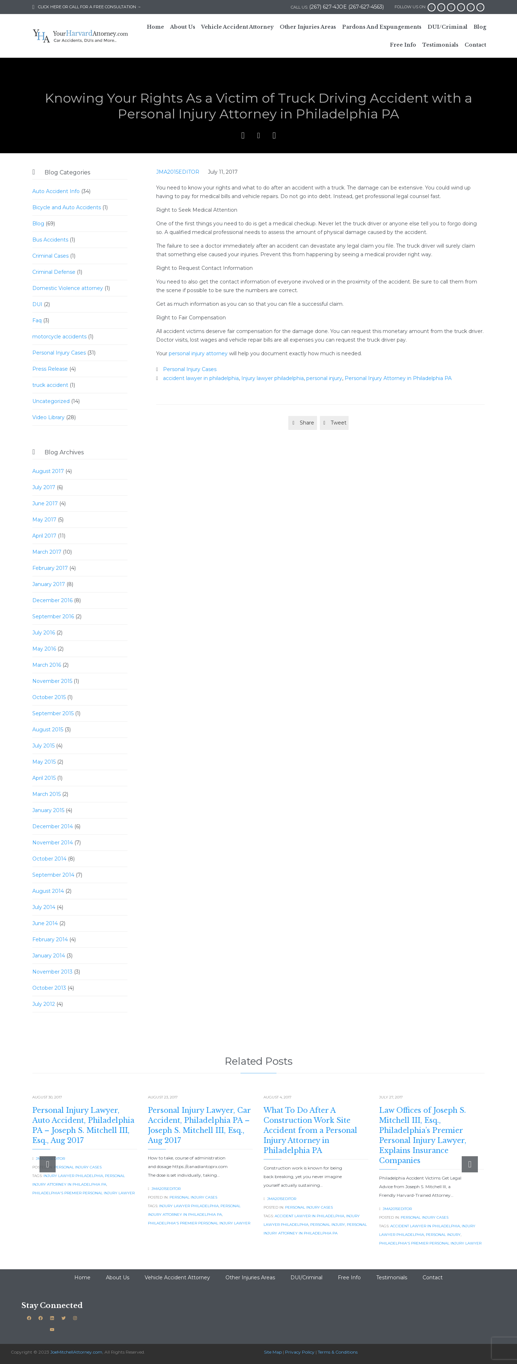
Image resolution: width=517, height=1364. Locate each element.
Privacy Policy (300, 1352)
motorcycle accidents (59, 336)
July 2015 (43, 745)
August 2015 (47, 729)
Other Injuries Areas (250, 1277)
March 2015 (46, 794)
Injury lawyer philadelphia (272, 378)
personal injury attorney (198, 353)
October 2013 (49, 988)
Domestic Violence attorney (67, 288)
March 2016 (46, 665)
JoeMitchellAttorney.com (76, 1352)
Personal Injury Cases (59, 353)
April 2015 (44, 778)
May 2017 (44, 519)
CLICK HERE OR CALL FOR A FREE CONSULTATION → (86, 6)
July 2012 (43, 1004)
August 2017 (48, 471)
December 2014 (52, 826)
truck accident (50, 385)
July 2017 (43, 487)
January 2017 (48, 584)
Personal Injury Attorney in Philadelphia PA (398, 378)
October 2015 (49, 697)
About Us (117, 1277)
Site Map (273, 1352)
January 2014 (48, 955)
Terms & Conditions (338, 1352)
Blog (38, 223)
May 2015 (44, 762)
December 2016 (52, 600)
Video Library (48, 417)
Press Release (50, 369)
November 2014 (52, 842)
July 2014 (43, 907)
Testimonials (391, 1277)
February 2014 (50, 939)
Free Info (349, 1277)
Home (82, 1277)
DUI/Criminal (306, 1277)
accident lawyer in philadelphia (201, 378)
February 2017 (50, 568)
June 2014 (45, 923)
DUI (37, 304)
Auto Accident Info (56, 191)
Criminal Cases (50, 256)
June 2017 (45, 503)
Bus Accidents (50, 239)
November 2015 (52, 681)
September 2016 (53, 616)
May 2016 (44, 649)
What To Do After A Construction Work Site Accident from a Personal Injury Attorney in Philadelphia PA (310, 1130)
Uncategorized (51, 401)
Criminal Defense (53, 272)
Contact (433, 1277)
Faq (37, 320)
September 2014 (53, 875)
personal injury (324, 378)
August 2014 (48, 891)
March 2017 (46, 552)
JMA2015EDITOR (177, 172)
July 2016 (43, 632)
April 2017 (44, 536)
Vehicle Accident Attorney (177, 1277)
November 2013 (52, 972)
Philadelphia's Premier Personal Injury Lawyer (83, 1193)
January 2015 (48, 810)
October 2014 (49, 859)
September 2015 (53, 713)
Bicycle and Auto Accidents (66, 207)
